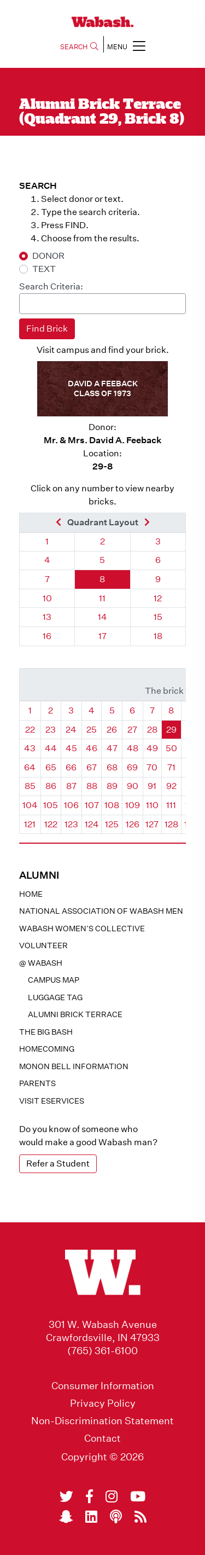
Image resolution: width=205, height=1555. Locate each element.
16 (47, 636)
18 (158, 636)
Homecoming (46, 1049)
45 (71, 748)
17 (102, 636)
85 (30, 786)
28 (152, 729)
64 (30, 767)
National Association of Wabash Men (101, 911)
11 (102, 598)
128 (171, 824)
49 (152, 748)
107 (92, 805)
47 (112, 748)
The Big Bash (46, 1032)
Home (31, 894)
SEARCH (79, 46)
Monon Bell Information (73, 1066)
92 (171, 786)
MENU (126, 46)
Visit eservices (51, 1101)
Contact (102, 1438)
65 (50, 767)
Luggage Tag (55, 997)
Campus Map (53, 980)
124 (92, 824)
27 (132, 729)
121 (30, 824)
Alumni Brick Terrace (75, 1014)
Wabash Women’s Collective (82, 928)
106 (71, 805)
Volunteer (43, 945)
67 (91, 767)
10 (47, 598)
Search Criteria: (51, 286)
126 (132, 824)
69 (132, 767)
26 (112, 729)
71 (171, 767)
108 (111, 805)
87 (71, 786)
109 (132, 805)
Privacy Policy (103, 1403)
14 (102, 617)
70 (152, 767)
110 (152, 805)
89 (112, 786)
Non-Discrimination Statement (102, 1420)
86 (50, 786)
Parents (37, 1083)
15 (158, 617)
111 (171, 805)
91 (152, 786)
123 (71, 824)
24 (71, 729)
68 (112, 767)
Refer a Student (58, 1163)
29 (171, 729)
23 (50, 729)
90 (132, 786)
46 (91, 748)
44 (51, 748)
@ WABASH (40, 963)
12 (158, 598)
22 (30, 729)
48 (132, 748)
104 (30, 805)
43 (30, 748)
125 (112, 824)
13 (47, 617)
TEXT (44, 269)
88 (91, 786)
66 (71, 767)
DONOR (48, 256)
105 (50, 805)
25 (91, 729)
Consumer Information (102, 1385)
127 (152, 824)
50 (171, 748)
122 (50, 824)
